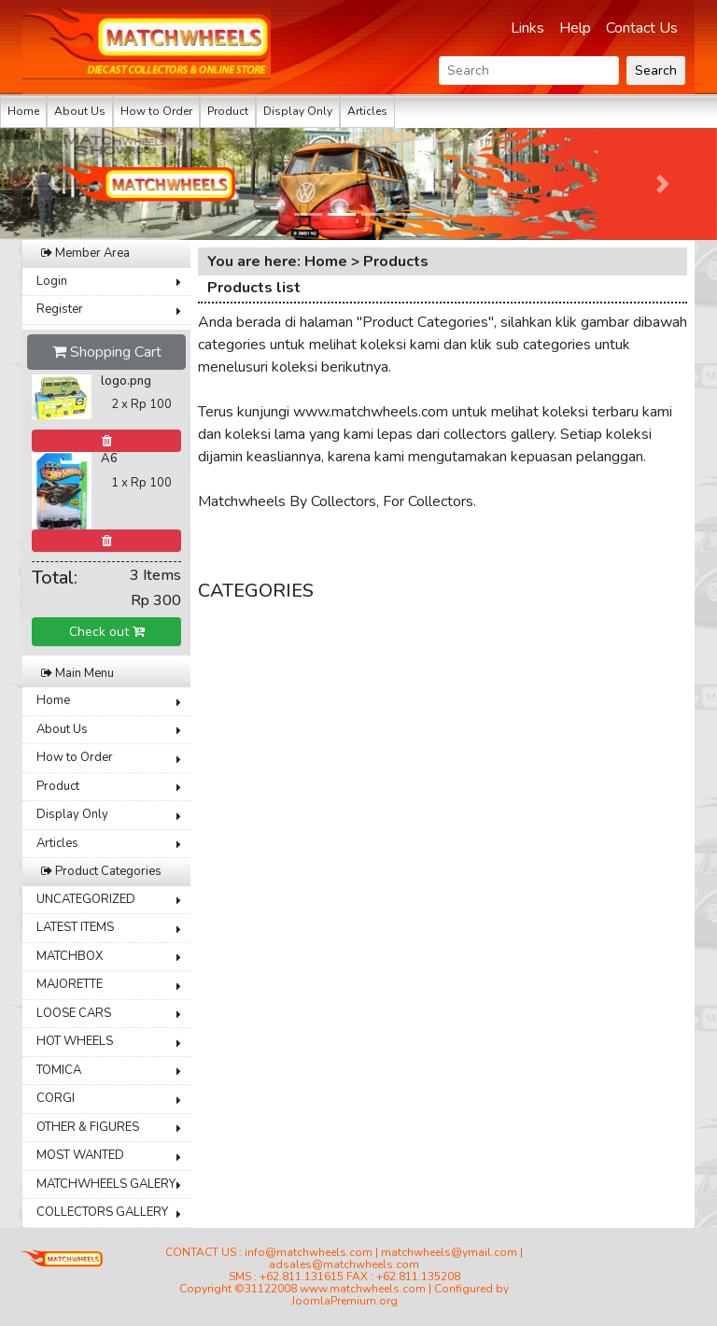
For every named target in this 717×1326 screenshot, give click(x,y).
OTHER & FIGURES (87, 1127)
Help (575, 28)
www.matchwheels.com (363, 1288)
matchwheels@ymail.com (449, 1252)
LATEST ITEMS (75, 927)
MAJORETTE (69, 984)
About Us (79, 111)
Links (527, 28)
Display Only (297, 111)
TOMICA (58, 1070)
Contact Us (642, 28)
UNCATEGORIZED (85, 899)
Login (51, 281)
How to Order (156, 111)
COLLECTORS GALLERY (102, 1212)
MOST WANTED (80, 1155)
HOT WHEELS (74, 1041)
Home (23, 111)
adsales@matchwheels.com (344, 1264)
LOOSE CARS (73, 1013)
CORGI (55, 1098)
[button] (53, 184)
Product (227, 111)
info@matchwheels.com (309, 1252)
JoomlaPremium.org (344, 1300)
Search (656, 70)
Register (59, 309)
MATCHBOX (69, 956)
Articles (367, 111)
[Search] (529, 70)
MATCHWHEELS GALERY (106, 1184)
